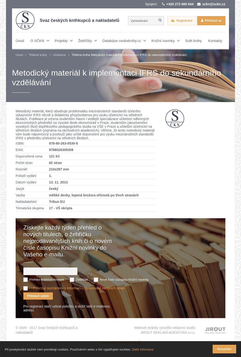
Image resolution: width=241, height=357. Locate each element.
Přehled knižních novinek (46, 279)
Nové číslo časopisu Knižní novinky (124, 279)
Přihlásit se (213, 20)
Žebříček (82, 279)
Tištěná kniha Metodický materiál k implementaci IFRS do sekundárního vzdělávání (129, 55)
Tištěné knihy (38, 55)
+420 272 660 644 (180, 4)
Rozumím (224, 349)
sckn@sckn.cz (213, 4)
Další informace (142, 349)
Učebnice (59, 55)
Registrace (184, 20)
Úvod (19, 55)
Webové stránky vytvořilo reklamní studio (164, 330)
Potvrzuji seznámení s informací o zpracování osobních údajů (79, 288)
